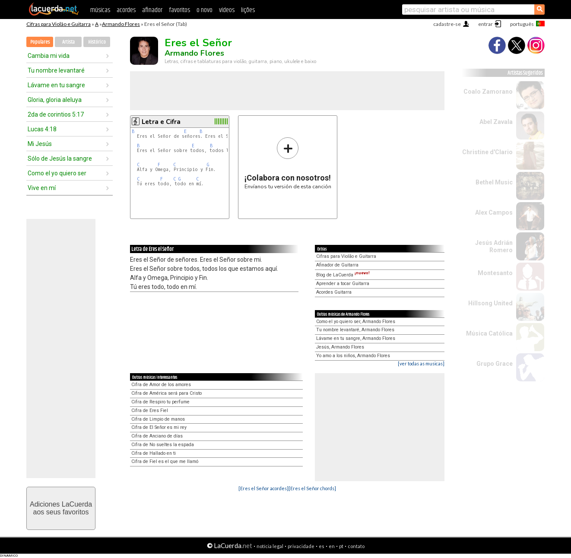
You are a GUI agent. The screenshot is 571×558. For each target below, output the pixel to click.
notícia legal (270, 546)
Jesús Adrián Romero (494, 246)
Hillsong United (490, 303)
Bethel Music (494, 182)
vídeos (227, 10)
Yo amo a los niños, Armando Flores (353, 355)
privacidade (301, 546)
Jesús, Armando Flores (340, 347)
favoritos (179, 10)
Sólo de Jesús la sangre (60, 158)
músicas (100, 10)
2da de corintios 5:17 (56, 114)
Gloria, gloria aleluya (55, 99)
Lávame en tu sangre (56, 85)
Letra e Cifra (161, 121)
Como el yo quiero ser (57, 173)
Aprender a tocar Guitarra (342, 283)
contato (356, 546)
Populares (40, 42)
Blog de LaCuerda (343, 275)
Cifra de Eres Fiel (149, 410)
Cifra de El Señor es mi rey (159, 427)
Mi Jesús (40, 143)
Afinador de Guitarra (337, 265)
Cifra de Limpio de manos (158, 419)
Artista (68, 42)
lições (248, 10)
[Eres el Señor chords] (312, 488)
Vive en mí (42, 187)
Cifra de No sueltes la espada (162, 444)
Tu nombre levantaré (56, 70)
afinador (152, 10)
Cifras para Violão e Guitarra (58, 24)
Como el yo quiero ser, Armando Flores (355, 321)
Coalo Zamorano (488, 91)
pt (341, 546)
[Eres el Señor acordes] (263, 488)
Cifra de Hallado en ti (153, 453)
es (321, 546)
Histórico (97, 42)
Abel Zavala (496, 121)
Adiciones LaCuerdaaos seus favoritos (61, 508)
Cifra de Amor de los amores (161, 384)
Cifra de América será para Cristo (166, 393)
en (332, 546)
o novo (205, 10)
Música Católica (489, 333)
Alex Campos (494, 212)
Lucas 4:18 (42, 129)
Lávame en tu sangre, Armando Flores (355, 338)
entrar (485, 24)
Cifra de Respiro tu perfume (160, 402)
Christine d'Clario (487, 152)
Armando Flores (121, 24)
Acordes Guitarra (334, 292)
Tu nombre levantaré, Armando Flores (355, 330)
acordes (126, 10)
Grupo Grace (494, 363)
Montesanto (495, 272)
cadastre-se (447, 24)
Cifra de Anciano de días (157, 436)
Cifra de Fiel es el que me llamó (164, 461)
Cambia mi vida (49, 55)
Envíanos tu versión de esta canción (287, 163)
